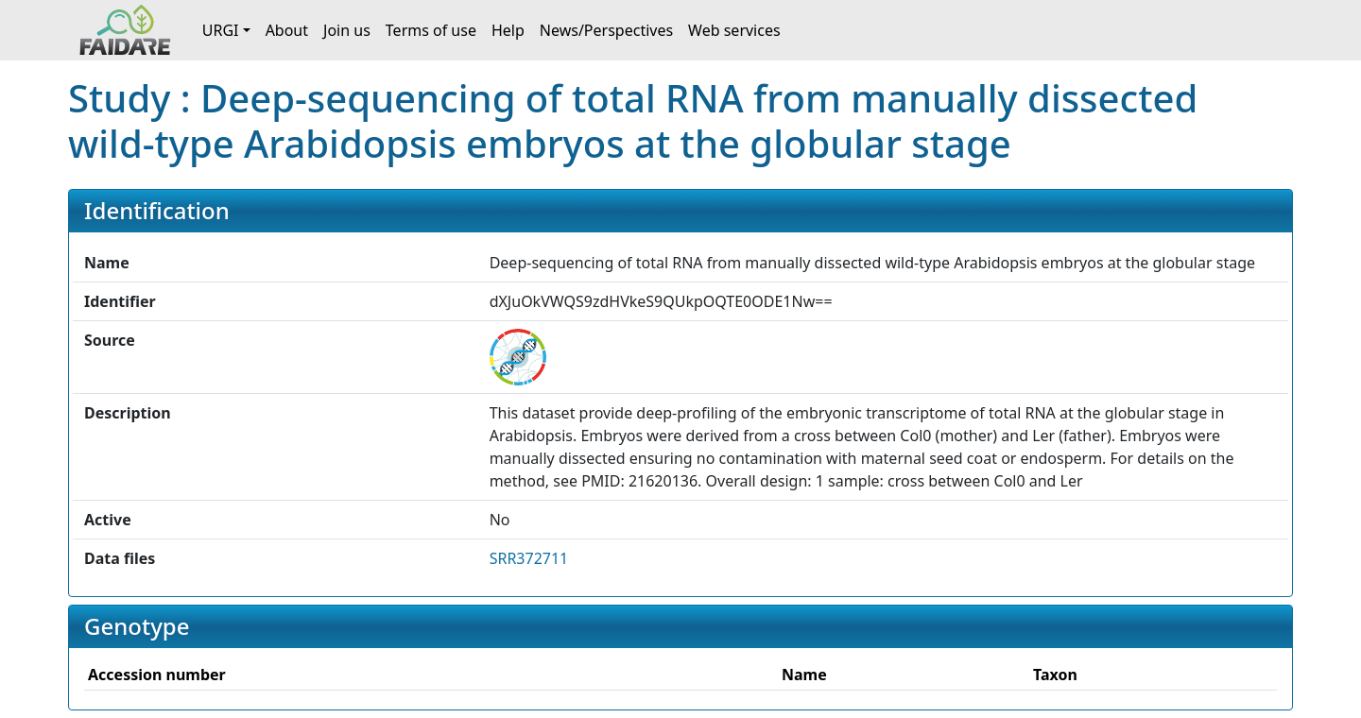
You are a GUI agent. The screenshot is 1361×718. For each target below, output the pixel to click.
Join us (346, 30)
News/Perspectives (606, 30)
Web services (734, 30)
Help (508, 30)
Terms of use (431, 30)
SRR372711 (529, 558)
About (287, 30)
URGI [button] (220, 30)
